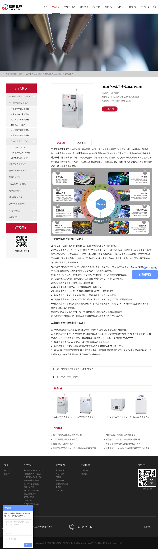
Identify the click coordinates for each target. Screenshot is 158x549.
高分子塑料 (60, 474)
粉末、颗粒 (60, 490)
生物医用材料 (61, 480)
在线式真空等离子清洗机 (21, 130)
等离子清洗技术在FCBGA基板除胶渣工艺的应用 (127, 448)
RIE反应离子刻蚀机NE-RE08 (141, 417)
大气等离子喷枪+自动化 (20, 153)
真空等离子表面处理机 (20, 135)
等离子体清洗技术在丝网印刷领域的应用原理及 (74, 448)
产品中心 (56, 7)
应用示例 (96, 7)
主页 (20, 74)
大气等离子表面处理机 (18, 141)
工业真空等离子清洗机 (43, 74)
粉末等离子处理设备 (17, 170)
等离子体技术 (70, 7)
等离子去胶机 (15, 177)
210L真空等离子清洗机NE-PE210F (77, 369)
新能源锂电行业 (62, 484)
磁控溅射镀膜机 (15, 197)
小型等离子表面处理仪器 (19, 96)
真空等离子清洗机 (63, 149)
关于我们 (120, 7)
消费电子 (59, 487)
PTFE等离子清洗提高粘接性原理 (120, 435)
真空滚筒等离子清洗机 (20, 120)
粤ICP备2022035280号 (114, 543)
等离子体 (55, 157)
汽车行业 (59, 477)
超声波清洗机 (15, 190)
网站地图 (101, 543)
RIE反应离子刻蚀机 (17, 184)
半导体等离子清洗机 (70, 377)
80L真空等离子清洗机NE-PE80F (63, 417)
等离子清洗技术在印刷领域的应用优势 (122, 444)
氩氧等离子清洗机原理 (63, 444)
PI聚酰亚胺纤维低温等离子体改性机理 (122, 439)
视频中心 (108, 7)
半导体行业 (60, 470)
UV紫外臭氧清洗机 (17, 204)
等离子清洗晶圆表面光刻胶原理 (67, 435)
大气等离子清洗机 (18, 147)
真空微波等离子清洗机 (87, 417)
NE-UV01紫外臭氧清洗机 (118, 417)
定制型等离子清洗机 (17, 164)
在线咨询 (109, 109)
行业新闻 (84, 470)
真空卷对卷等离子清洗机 (21, 114)
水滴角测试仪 (15, 211)
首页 (45, 7)
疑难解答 (84, 474)
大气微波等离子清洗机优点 (65, 439)
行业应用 (84, 7)
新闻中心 (133, 7)
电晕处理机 (14, 217)
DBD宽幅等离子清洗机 (20, 158)
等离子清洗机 (82, 153)
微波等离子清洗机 (18, 125)
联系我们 (145, 7)
